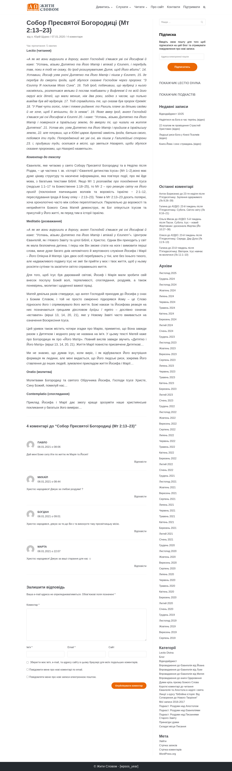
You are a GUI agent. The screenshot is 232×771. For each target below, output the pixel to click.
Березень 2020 (167, 597)
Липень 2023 (166, 365)
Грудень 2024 (167, 279)
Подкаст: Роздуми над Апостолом (178, 706)
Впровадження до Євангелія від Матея (181, 674)
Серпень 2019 (167, 638)
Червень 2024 (167, 302)
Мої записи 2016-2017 (172, 702)
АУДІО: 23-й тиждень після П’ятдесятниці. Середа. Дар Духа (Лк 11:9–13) (180, 238)
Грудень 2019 (167, 615)
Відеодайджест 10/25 (171, 114)
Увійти (163, 741)
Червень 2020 (167, 580)
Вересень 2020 (168, 562)
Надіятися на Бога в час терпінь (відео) (182, 119)
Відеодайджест (168, 661)
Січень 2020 (166, 609)
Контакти (173, 7)
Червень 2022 (167, 441)
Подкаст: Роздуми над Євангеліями (179, 710)
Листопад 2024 (167, 284)
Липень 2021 (166, 504)
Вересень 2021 (168, 493)
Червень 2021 (167, 510)
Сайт (111, 647)
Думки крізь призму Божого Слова (179, 682)
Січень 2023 (166, 400)
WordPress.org (167, 754)
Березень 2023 (167, 389)
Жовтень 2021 (167, 487)
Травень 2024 (167, 308)
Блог (162, 657)
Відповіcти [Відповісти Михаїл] (140, 496)
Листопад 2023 (167, 342)
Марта (42, 546)
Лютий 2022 (166, 464)
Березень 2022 (167, 458)
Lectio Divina (166, 652)
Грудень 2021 (167, 475)
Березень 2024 (167, 319)
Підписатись (182, 67)
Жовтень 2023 (167, 348)
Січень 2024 (166, 331)
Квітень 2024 (166, 313)
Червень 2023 (167, 371)
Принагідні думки (169, 722)
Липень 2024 (166, 296)
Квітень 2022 (166, 452)
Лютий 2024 (166, 325)
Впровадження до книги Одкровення (180, 678)
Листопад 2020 (167, 551)
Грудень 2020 (167, 545)
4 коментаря (75, 36)
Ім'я (29, 647)
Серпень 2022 (167, 429)
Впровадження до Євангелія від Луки (180, 669)
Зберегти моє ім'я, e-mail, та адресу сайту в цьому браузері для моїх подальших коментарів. (84, 662)
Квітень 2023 (166, 383)
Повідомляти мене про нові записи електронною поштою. (62, 677)
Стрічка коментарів (170, 749)
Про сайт (157, 7)
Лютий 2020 (166, 603)
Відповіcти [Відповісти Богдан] (140, 531)
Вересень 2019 (168, 632)
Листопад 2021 (167, 481)
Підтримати (191, 7)
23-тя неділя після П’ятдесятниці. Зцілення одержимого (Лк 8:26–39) (182, 197)
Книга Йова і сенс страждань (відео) (180, 144)
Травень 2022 (167, 447)
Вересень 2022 (168, 423)
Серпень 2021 (167, 499)
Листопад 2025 (167, 273)
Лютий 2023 (166, 394)
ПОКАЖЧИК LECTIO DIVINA (179, 83)
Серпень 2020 (167, 568)
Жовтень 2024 (167, 290)
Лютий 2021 (166, 533)
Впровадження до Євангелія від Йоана (181, 665)
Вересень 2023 (168, 354)
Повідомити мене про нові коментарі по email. (56, 669)
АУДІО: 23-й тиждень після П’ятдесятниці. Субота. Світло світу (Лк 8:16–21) (182, 210)
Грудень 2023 (167, 336)
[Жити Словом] (43, 7)
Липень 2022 (166, 435)
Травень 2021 (167, 516)
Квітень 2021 (166, 522)
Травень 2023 (167, 377)
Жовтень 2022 (167, 418)
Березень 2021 (167, 528)
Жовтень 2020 (167, 557)
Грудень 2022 (167, 406)
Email (71, 647)
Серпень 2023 (167, 360)
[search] (204, 7)
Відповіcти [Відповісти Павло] (140, 461)
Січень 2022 (166, 470)
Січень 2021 (166, 539)
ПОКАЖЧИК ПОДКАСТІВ (177, 94)
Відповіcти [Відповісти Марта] (140, 566)
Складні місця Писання (172, 726)
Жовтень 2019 (167, 626)
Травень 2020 (167, 586)
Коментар (33, 604)
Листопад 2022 (167, 412)
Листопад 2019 (167, 620)
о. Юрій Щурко (40, 36)
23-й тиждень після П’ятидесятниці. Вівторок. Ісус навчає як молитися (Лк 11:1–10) (181, 251)
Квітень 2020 (166, 591)
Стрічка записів (168, 745)
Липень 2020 (166, 574)
